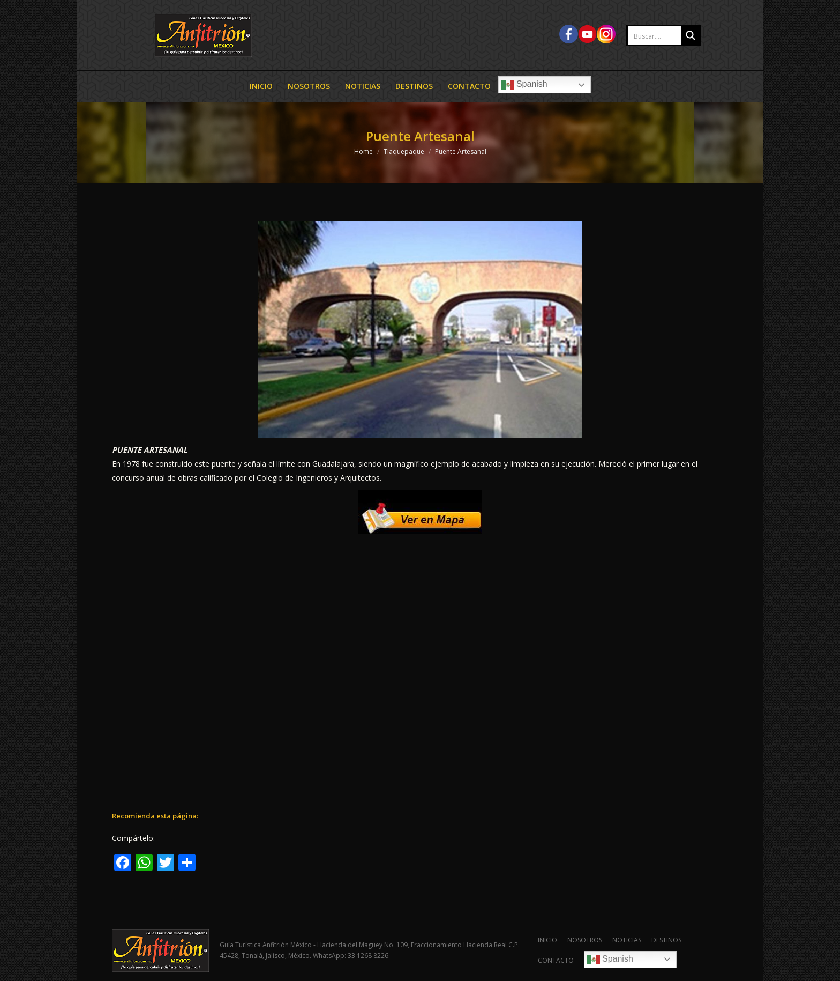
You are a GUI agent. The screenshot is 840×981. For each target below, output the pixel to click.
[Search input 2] (666, 36)
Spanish (524, 84)
